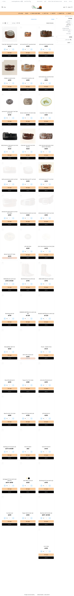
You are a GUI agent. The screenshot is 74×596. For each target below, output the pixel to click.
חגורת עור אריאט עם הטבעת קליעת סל (28, 213)
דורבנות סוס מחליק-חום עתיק (46, 380)
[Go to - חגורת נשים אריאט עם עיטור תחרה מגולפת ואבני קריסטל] (46, 136)
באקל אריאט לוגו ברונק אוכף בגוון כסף (28, 113)
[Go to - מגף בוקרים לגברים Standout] (9, 437)
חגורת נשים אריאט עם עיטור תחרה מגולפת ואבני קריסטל (46, 146)
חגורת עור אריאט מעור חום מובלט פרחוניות (28, 146)
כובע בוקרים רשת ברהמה (28, 354)
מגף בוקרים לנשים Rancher (46, 513)
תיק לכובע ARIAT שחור (28, 480)
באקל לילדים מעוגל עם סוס (9, 254)
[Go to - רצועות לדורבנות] (27, 437)
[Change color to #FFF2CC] (27, 478)
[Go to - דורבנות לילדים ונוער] (46, 437)
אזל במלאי (9, 258)
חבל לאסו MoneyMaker (9, 347)
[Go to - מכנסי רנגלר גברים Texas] (27, 370)
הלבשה (68, 23)
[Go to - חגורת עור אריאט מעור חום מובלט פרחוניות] (27, 136)
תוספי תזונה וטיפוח (66, 30)
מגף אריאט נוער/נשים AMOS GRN (46, 279)
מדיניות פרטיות (39, 1)
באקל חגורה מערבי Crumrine (46, 113)
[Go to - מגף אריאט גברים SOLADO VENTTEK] (46, 302)
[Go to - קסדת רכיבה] (46, 537)
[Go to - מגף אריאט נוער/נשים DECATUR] (27, 269)
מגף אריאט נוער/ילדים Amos (28, 413)
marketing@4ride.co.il (17, 1)
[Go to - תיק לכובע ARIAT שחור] (27, 469)
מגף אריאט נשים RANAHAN (10, 279)
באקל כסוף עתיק (27, 246)
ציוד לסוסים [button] (61, 13)
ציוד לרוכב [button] (45, 13)
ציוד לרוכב (67, 16)
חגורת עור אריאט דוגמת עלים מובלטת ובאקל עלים (9, 212)
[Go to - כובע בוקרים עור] (9, 503)
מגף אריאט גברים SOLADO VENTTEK (46, 313)
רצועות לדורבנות (27, 446)
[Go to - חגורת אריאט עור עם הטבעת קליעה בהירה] (46, 67)
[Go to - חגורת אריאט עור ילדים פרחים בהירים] (27, 35)
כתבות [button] (26, 13)
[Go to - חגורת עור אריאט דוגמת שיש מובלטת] (46, 203)
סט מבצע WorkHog (9, 313)
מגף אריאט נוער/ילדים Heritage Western (9, 479)
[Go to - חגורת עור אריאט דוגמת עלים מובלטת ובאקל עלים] (9, 202)
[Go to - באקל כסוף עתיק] (27, 237)
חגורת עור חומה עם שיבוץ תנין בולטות (10, 179)
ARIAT (63, 42)
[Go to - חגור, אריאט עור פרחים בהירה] (27, 68)
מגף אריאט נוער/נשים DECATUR (28, 279)
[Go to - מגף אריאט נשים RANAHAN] (9, 269)
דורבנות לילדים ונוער (46, 446)
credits (45, 594)
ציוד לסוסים (68, 22)
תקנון (45, 1)
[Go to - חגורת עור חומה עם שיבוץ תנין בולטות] (9, 169)
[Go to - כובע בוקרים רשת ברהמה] (27, 337)
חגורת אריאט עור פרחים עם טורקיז (46, 44)
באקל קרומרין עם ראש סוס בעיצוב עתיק (46, 246)
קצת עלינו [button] (20, 13)
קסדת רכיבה (46, 546)
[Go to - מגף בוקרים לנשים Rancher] (46, 503)
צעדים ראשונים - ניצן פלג (46, 347)
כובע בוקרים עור (9, 513)
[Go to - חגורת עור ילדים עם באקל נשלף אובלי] (9, 35)
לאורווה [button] (69, 13)
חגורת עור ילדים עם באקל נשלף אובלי (9, 44)
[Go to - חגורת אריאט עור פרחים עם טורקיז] (46, 35)
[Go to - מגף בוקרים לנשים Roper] (27, 503)
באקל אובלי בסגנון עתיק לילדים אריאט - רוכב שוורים (9, 112)
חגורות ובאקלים (66, 28)
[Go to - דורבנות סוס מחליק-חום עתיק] (46, 370)
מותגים (70, 37)
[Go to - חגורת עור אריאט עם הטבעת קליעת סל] (27, 203)
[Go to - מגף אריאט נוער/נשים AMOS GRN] (46, 269)
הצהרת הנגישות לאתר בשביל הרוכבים (55, 1)
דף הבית (70, 1)
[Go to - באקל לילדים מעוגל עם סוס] (9, 237)
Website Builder (40, 594)
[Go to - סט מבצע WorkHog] (9, 302)
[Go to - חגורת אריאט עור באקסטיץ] (9, 68)
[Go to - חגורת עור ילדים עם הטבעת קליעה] (46, 169)
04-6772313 (27, 1)
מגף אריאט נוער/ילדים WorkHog (46, 480)
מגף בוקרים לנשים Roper (27, 513)
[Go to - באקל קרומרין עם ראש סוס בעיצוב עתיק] (46, 237)
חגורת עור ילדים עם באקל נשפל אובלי (28, 179)
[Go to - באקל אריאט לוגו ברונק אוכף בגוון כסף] (27, 102)
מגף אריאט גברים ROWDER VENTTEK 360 (28, 312)
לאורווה (68, 20)
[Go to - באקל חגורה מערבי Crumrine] (46, 102)
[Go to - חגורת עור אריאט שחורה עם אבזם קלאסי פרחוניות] (9, 136)
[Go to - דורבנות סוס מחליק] (46, 404)
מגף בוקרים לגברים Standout (9, 446)
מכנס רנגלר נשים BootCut (9, 413)
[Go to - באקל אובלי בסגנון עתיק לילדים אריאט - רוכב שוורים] (9, 102)
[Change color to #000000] (29, 478)
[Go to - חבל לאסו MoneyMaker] (9, 337)
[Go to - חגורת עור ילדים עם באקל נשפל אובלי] (27, 169)
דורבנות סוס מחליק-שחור (9, 380)
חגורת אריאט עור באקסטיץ (9, 78)
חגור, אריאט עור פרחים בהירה (28, 78)
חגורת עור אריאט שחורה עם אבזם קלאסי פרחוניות (9, 146)
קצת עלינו (68, 33)
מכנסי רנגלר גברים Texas (28, 380)
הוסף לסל (46, 52)
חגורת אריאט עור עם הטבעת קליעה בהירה (46, 77)
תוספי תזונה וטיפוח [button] (35, 13)
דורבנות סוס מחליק (46, 413)
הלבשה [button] (53, 13)
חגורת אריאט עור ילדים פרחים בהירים (28, 44)
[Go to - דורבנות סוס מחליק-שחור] (9, 370)
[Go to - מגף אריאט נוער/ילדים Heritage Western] (9, 469)
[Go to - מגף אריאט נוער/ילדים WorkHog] (46, 470)
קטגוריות (70, 18)
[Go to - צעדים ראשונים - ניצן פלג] (46, 337)
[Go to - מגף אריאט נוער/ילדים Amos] (27, 404)
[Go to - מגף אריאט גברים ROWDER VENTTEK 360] (27, 302)
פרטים (46, 55)
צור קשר (65, 1)
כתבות (69, 31)
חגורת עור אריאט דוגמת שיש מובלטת (46, 213)
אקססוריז (67, 26)
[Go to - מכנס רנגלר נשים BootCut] (9, 404)
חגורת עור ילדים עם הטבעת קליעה (46, 179)
